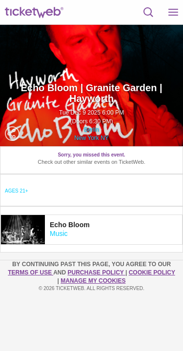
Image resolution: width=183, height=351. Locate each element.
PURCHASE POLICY (96, 272)
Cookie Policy (152, 272)
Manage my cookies (93, 280)
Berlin (91, 129)
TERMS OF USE (30, 272)
